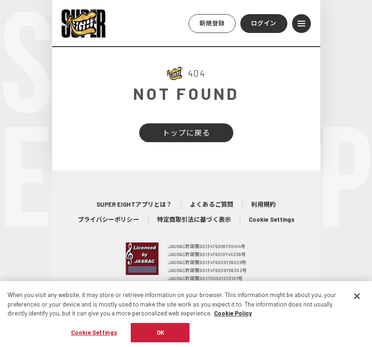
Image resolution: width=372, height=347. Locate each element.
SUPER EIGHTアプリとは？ (134, 204)
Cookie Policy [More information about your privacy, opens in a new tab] (233, 318)
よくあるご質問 (211, 204)
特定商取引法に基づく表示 (194, 219)
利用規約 (263, 204)
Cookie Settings (272, 219)
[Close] (357, 301)
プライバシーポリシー (108, 219)
